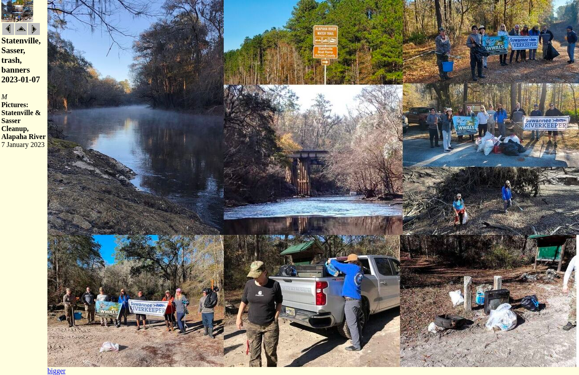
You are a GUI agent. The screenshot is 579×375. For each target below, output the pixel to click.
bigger (56, 371)
